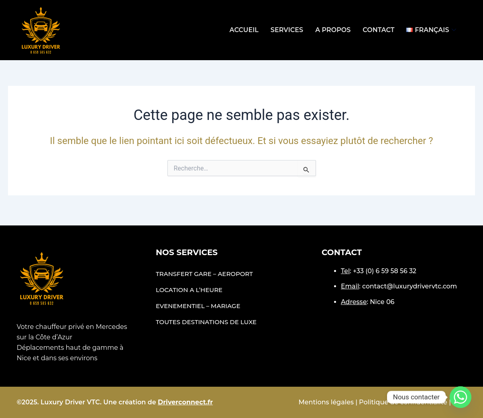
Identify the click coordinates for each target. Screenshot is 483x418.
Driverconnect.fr (185, 402)
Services (287, 30)
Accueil (244, 30)
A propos (333, 30)
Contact (378, 30)
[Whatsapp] (460, 397)
